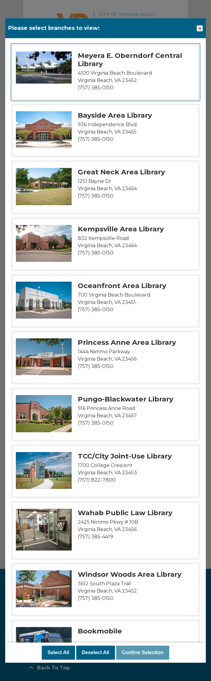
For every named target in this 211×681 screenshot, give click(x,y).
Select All (58, 652)
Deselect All (95, 652)
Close (199, 28)
